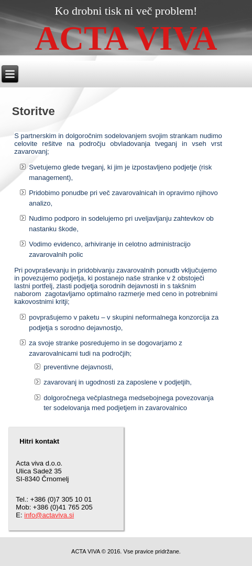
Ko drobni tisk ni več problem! (126, 10)
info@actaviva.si (49, 515)
